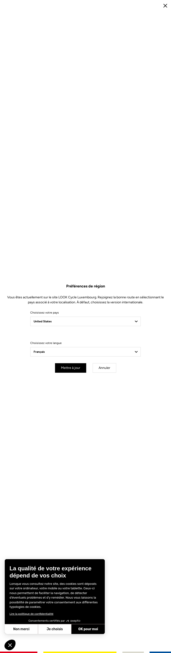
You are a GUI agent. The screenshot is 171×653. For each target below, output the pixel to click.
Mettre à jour (70, 368)
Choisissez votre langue (46, 343)
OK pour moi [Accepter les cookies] (88, 629)
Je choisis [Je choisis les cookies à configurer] (55, 629)
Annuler (104, 368)
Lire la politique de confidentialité (31, 613)
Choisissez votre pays (44, 312)
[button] (10, 645)
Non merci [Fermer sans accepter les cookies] (21, 629)
